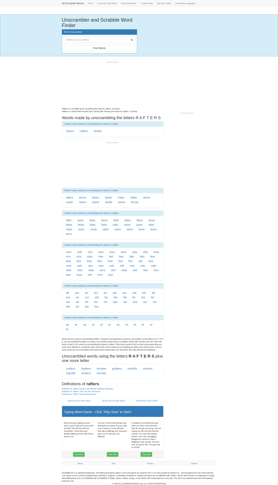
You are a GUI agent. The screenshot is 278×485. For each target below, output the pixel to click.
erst (79, 256)
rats (90, 265)
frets (104, 224)
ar (76, 324)
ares (68, 252)
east (123, 252)
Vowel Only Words (128, 3)
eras (156, 252)
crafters (70, 368)
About (80, 463)
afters (69, 197)
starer (95, 202)
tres (100, 274)
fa (135, 324)
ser (145, 301)
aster (80, 220)
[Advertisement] (111, 84)
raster (69, 202)
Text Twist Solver (164, 3)
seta (124, 270)
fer (134, 297)
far (106, 297)
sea (135, 301)
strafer (98, 131)
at (93, 324)
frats (92, 224)
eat (134, 292)
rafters (84, 131)
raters (82, 202)
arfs (79, 252)
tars (156, 270)
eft (153, 292)
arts (90, 252)
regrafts (71, 373)
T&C (113, 463)
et (127, 324)
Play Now (79, 454)
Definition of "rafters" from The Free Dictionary (81, 391)
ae (67, 324)
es (118, 324)
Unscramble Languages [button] (186, 3)
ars (96, 292)
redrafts (132, 368)
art (105, 292)
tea (96, 306)
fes (143, 297)
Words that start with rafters (79, 401)
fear (152, 256)
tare (145, 270)
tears (153, 229)
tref (90, 274)
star (135, 270)
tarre (142, 229)
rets (142, 265)
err (77, 297)
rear (100, 265)
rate (79, 265)
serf (113, 270)
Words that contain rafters (147, 401)
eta (97, 297)
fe (143, 324)
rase (68, 265)
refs (111, 265)
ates (101, 252)
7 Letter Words (146, 3)
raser (139, 224)
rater (151, 224)
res (96, 301)
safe (153, 265)
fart (111, 256)
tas (87, 306)
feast (152, 220)
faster (108, 197)
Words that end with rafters (113, 401)
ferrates (101, 368)
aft (67, 292)
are (77, 292)
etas (90, 256)
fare (100, 256)
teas (79, 274)
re (151, 324)
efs (144, 292)
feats (69, 224)
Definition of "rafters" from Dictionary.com (79, 394)
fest (79, 261)
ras (68, 301)
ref (86, 301)
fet (152, 297)
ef (101, 324)
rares (127, 224)
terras (134, 202)
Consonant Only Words (107, 3)
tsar (110, 274)
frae (110, 261)
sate (68, 270)
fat (124, 297)
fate (131, 256)
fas (116, 297)
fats (142, 256)
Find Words (99, 48)
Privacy (150, 463)
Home (90, 3)
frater (121, 197)
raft (140, 261)
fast (121, 256)
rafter (133, 197)
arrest (82, 197)
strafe (108, 202)
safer (106, 229)
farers (95, 197)
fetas (81, 224)
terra (69, 233)
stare (118, 229)
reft (122, 265)
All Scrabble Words (73, 3)
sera (102, 270)
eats (134, 252)
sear (80, 270)
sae (115, 301)
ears (112, 252)
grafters (117, 368)
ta (67, 329)
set (155, 301)
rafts (115, 224)
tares (130, 229)
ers (87, 297)
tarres (121, 202)
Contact (194, 463)
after (69, 220)
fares (104, 220)
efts (145, 252)
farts (116, 220)
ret (105, 301)
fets (99, 261)
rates (69, 229)
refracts (147, 368)
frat (120, 261)
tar (77, 306)
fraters (70, 131)
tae (68, 306)
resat (93, 229)
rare (150, 261)
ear (125, 292)
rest (132, 265)
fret (130, 261)
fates (128, 220)
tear (68, 274)
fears (140, 220)
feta (89, 261)
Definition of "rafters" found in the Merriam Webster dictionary (87, 389)
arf (86, 292)
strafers (86, 373)
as (84, 324)
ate (115, 292)
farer (92, 220)
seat (91, 270)
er (109, 324)
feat (68, 261)
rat (77, 301)
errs (68, 256)
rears (81, 229)
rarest (146, 197)
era (68, 297)
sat (125, 301)
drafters (86, 368)
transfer (101, 373)
